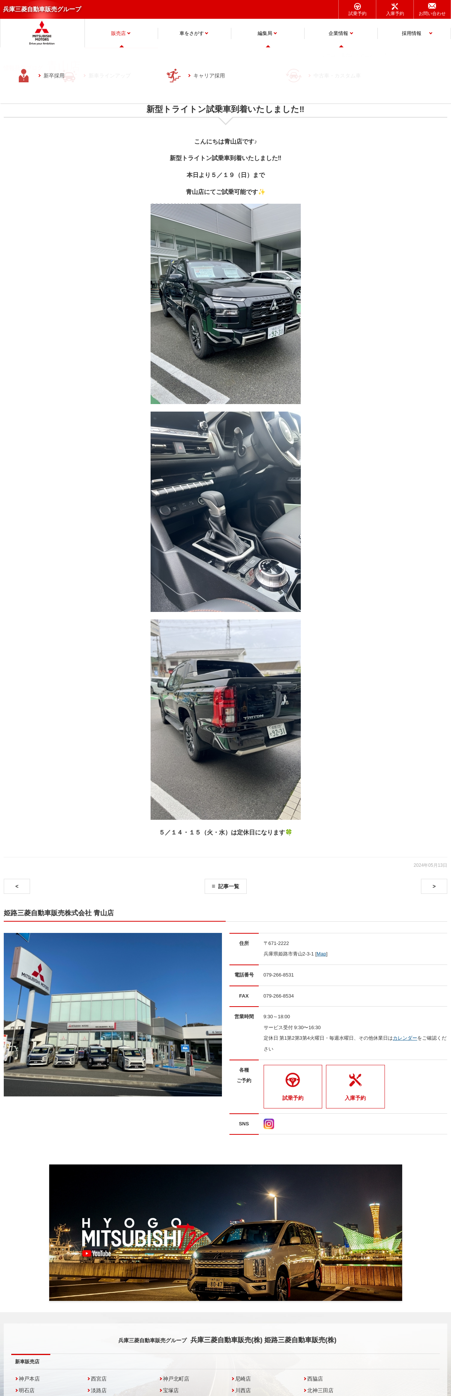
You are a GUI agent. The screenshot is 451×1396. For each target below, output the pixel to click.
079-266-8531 (279, 975)
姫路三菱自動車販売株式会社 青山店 (59, 913)
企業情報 (338, 33)
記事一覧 (228, 886)
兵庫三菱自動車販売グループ (42, 9)
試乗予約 (357, 13)
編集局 (265, 33)
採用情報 (411, 33)
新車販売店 (27, 1361)
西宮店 (99, 1379)
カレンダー (405, 1038)
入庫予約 (395, 13)
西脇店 (315, 1379)
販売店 (118, 33)
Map (321, 954)
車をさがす (191, 33)
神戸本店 (29, 1379)
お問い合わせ (432, 13)
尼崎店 (243, 1379)
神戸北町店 (176, 1379)
